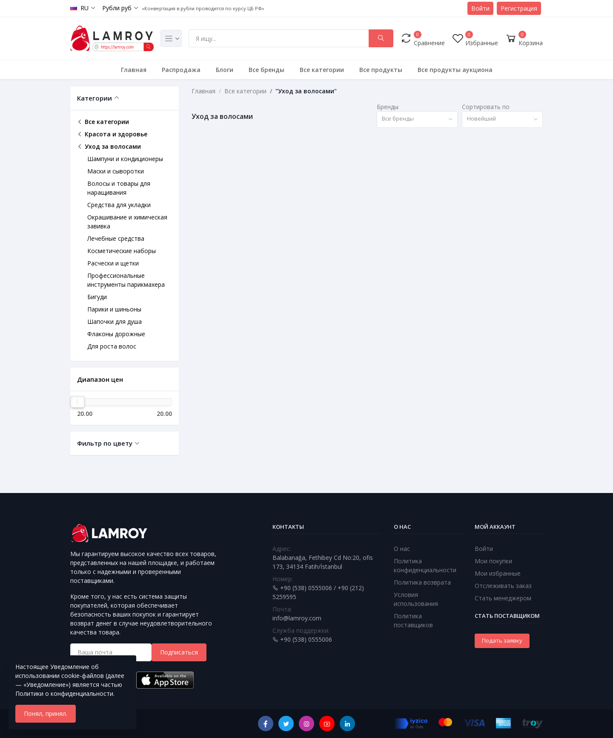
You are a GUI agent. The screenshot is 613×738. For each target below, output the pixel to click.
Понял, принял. (45, 713)
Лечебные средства (115, 238)
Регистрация (519, 8)
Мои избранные (498, 573)
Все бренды (266, 70)
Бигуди (97, 297)
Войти (480, 8)
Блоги (224, 70)
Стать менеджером (503, 598)
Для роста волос (111, 346)
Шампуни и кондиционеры (125, 159)
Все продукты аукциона (455, 70)
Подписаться (179, 652)
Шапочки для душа (114, 321)
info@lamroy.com (296, 618)
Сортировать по (486, 107)
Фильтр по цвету (104, 443)
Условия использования (416, 599)
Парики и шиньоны (114, 309)
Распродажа (181, 70)
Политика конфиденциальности (425, 565)
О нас (402, 549)
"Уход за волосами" (306, 91)
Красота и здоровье (112, 134)
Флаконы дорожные (116, 334)
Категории (94, 98)
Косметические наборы (121, 251)
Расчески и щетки (113, 263)
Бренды (387, 107)
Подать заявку (502, 640)
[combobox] (417, 119)
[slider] (77, 402)
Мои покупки (493, 561)
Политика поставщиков (413, 620)
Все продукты (380, 70)
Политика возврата (422, 582)
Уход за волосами (109, 146)
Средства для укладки (119, 205)
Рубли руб (117, 8)
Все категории (322, 70)
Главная (133, 70)
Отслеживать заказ (503, 586)
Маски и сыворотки (115, 171)
